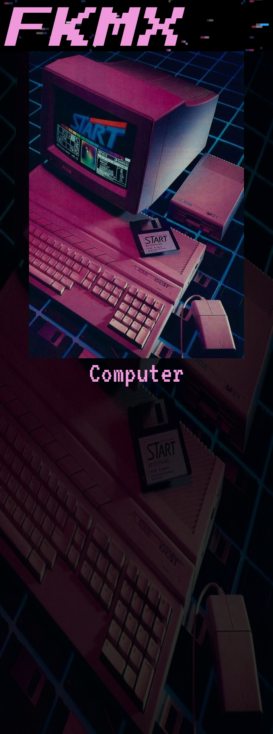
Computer (136, 219)
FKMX (91, 29)
